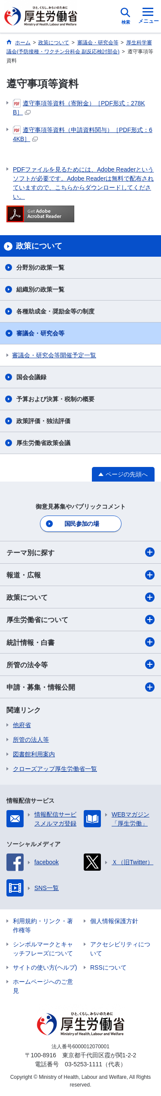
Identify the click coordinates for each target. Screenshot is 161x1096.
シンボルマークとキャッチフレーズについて (43, 949)
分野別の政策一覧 (40, 267)
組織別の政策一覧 (40, 289)
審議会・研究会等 (40, 333)
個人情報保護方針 (114, 921)
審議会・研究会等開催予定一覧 (54, 355)
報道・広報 (80, 575)
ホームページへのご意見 (43, 986)
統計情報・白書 (80, 642)
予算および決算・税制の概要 (55, 399)
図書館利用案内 (34, 754)
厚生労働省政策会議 (43, 442)
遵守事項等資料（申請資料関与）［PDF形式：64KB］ (82, 134)
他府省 (22, 724)
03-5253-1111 (83, 1064)
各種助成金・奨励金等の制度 (55, 311)
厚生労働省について (80, 619)
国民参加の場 (81, 523)
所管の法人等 (31, 739)
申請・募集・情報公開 (80, 687)
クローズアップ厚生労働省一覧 (55, 768)
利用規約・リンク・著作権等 (43, 925)
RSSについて (108, 967)
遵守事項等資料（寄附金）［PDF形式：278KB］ (79, 107)
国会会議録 (31, 377)
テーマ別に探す (80, 552)
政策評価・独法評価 (43, 421)
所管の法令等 (80, 664)
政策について (80, 597)
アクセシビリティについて (120, 949)
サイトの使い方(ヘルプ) (45, 967)
